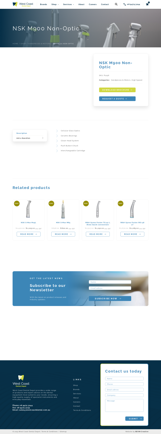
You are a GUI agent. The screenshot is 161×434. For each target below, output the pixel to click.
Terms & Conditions (82, 410)
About (81, 4)
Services (67, 4)
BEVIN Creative (141, 431)
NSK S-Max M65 (63, 222)
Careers (93, 4)
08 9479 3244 (26, 405)
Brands (43, 4)
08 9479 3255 (23, 408)
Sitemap (63, 431)
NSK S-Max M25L (28, 222)
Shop (54, 4)
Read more (28, 234)
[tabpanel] (28, 220)
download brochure (117, 90)
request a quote (114, 99)
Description (21, 133)
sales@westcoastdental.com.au (34, 410)
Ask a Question (23, 138)
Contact (105, 4)
